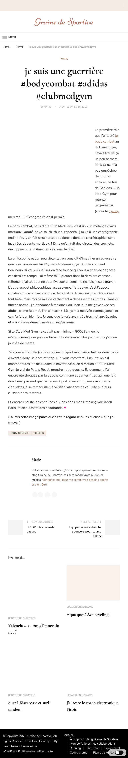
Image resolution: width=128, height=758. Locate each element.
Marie (48, 106)
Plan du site (101, 753)
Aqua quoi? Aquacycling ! (88, 614)
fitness (39, 433)
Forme (64, 58)
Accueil (69, 735)
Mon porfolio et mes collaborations (93, 744)
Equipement (112, 748)
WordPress (9, 751)
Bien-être (93, 748)
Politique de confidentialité (35, 751)
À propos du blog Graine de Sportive (94, 739)
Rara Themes (11, 746)
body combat (19, 433)
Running (75, 748)
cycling (114, 211)
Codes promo (78, 753)
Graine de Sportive (64, 21)
